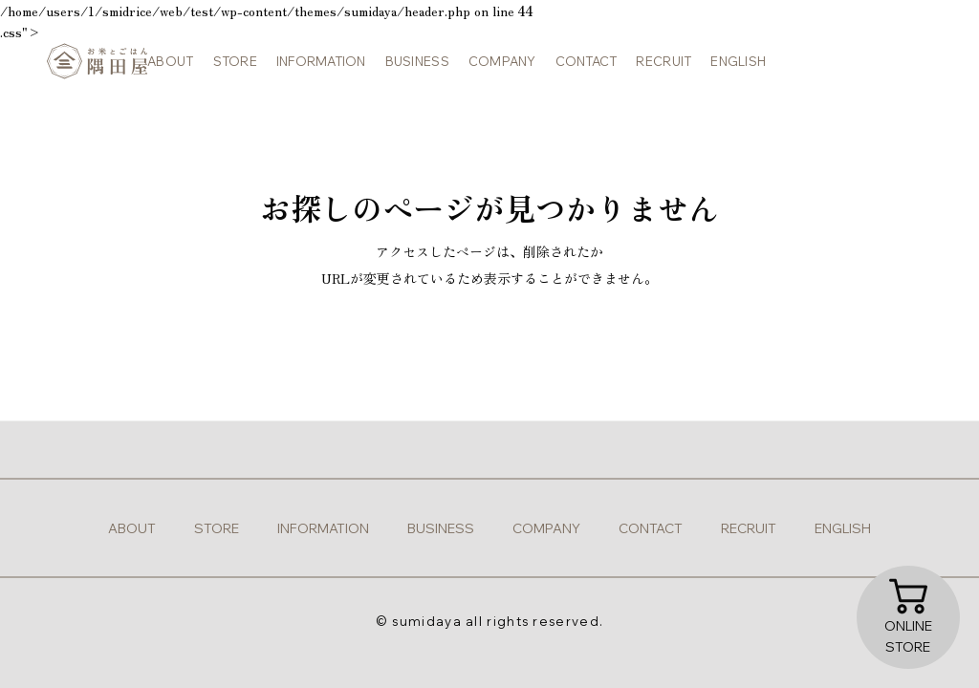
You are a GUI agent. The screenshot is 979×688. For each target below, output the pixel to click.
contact (580, 67)
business (411, 67)
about (164, 67)
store (228, 67)
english (732, 67)
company (496, 67)
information (314, 67)
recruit (657, 67)
